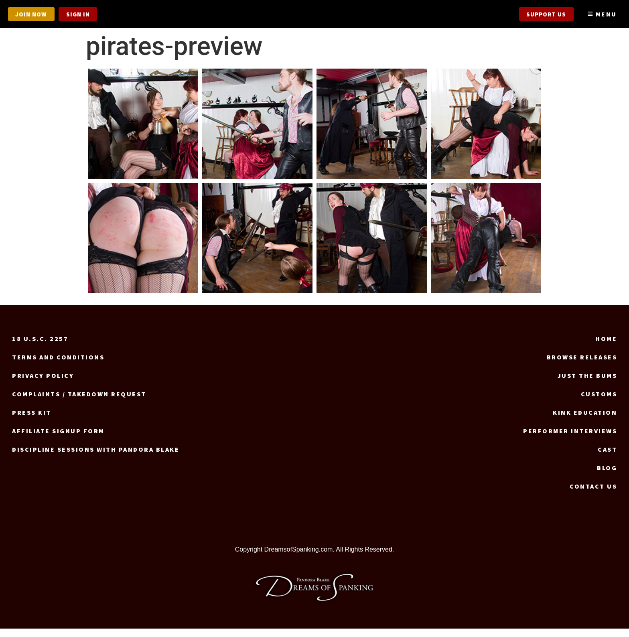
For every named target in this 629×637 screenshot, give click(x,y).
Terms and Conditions (58, 365)
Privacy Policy (43, 383)
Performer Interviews (570, 439)
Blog (607, 476)
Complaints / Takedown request (79, 402)
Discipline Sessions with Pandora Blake (95, 457)
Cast (607, 457)
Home (606, 347)
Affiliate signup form (58, 439)
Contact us (593, 494)
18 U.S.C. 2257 (40, 347)
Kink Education (585, 420)
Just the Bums (587, 383)
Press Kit (31, 420)
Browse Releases (582, 365)
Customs (599, 402)
